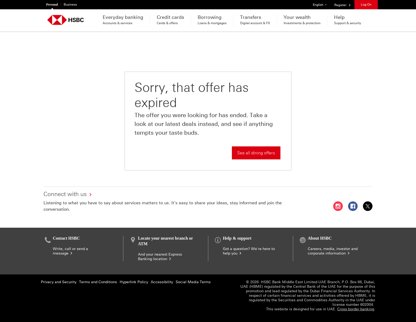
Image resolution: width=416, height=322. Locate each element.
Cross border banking (355, 309)
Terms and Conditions (98, 282)
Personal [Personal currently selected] (52, 4)
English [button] (322, 3)
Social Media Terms (193, 282)
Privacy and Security (58, 282)
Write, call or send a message (70, 251)
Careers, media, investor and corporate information (333, 251)
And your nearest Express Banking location (160, 256)
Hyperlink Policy (134, 282)
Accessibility (162, 282)
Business (70, 4)
